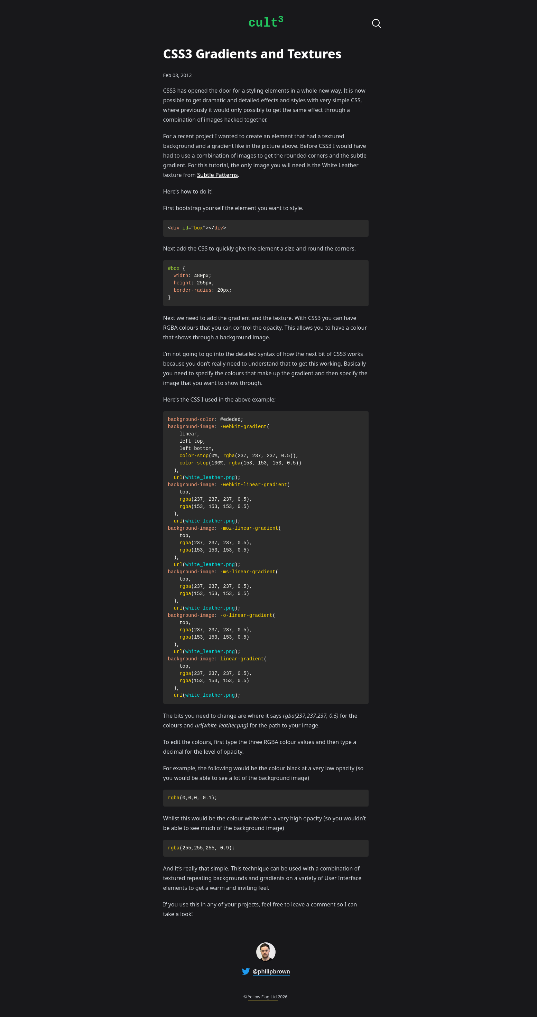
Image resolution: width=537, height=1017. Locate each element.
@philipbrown (271, 971)
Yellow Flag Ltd (263, 997)
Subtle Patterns (217, 175)
